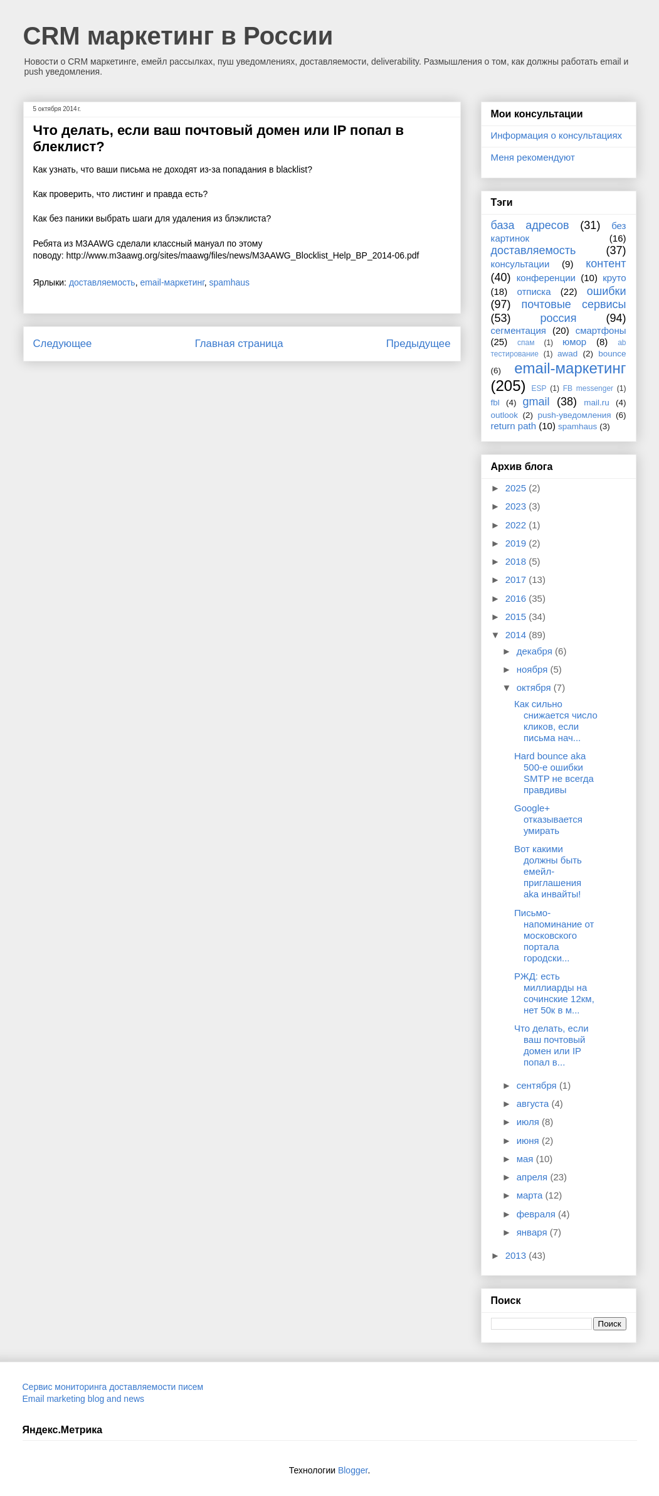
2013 (517, 1255)
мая (526, 1158)
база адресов (530, 225)
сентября (538, 1085)
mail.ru (596, 402)
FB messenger (588, 388)
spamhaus (229, 282)
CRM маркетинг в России (178, 36)
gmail (536, 401)
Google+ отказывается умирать (548, 819)
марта (531, 1195)
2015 (517, 616)
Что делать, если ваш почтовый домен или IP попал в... (551, 1045)
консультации (520, 264)
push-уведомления (574, 415)
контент (606, 263)
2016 (517, 598)
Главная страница (239, 344)
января (533, 1232)
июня (529, 1140)
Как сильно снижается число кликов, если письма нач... (556, 720)
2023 (517, 506)
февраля (537, 1214)
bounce (612, 353)
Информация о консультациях (557, 135)
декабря (536, 651)
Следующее (62, 344)
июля (529, 1121)
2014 (517, 634)
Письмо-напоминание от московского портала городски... (554, 935)
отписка (534, 291)
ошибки (606, 291)
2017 (517, 579)
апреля (534, 1177)
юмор (574, 341)
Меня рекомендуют (533, 157)
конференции (546, 277)
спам (525, 342)
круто (614, 277)
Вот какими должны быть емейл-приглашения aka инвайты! (548, 871)
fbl (495, 402)
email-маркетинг (172, 282)
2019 (517, 543)
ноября (534, 669)
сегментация (518, 330)
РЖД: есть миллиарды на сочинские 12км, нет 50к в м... (554, 993)
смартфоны (601, 330)
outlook (505, 415)
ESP (539, 388)
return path (514, 425)
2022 (517, 525)
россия (558, 318)
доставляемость (102, 282)
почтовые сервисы (574, 304)
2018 (517, 561)
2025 (517, 488)
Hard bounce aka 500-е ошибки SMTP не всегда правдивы (554, 773)
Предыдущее (418, 344)
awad (567, 353)
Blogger (352, 1470)
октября (535, 687)
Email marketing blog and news (84, 1399)
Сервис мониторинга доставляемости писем (113, 1387)
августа (534, 1103)
